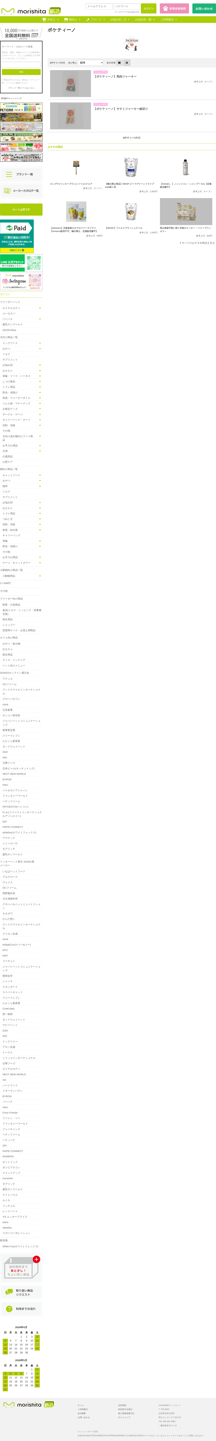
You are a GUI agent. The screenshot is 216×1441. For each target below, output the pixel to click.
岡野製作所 (9, 893)
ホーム (81, 1405)
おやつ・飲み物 (11, 643)
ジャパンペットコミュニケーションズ (21, 722)
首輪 (5, 540)
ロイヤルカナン (11, 308)
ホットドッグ (10, 1162)
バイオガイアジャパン (15, 790)
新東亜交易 (9, 730)
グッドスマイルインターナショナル (21, 691)
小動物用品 (9, 575)
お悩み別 (8, 365)
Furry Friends (10, 1112)
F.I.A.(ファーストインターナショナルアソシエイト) (22, 814)
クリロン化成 (10, 933)
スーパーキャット (13, 992)
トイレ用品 (9, 386)
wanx (5, 1222)
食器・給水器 (10, 529)
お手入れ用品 (10, 445)
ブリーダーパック (10, 302)
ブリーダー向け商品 (11, 598)
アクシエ (8, 678)
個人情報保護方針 (126, 1413)
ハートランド (10, 1085)
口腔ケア (8, 461)
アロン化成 (9, 1046)
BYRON (7, 779)
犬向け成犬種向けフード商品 (18, 438)
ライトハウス (10, 1194)
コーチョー (9, 961)
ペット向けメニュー (14, 665)
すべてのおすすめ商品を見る (198, 242)
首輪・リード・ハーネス (16, 375)
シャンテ (8, 981)
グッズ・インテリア (14, 660)
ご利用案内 (167, 19)
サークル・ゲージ (13, 414)
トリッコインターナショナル (19, 1057)
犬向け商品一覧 (9, 337)
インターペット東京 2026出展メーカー (17, 863)
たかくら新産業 (11, 741)
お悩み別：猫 (143, 19)
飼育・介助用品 (11, 604)
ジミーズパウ (10, 843)
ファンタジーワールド (15, 795)
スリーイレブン (11, 735)
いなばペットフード (14, 871)
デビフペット (10, 1025)
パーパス (8, 319)
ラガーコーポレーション (16, 1233)
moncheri (8, 1178)
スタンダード (10, 986)
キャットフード (11, 475)
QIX (5, 821)
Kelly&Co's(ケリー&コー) (17, 944)
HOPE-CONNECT (13, 826)
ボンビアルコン (11, 1167)
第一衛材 (8, 1014)
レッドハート (10, 1211)
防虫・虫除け (10, 392)
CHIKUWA (8, 1008)
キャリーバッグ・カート (16, 419)
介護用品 (8, 456)
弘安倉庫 (8, 709)
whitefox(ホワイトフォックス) (19, 832)
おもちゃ (8, 370)
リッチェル (9, 1205)
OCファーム (10, 684)
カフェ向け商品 (9, 637)
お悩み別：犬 (118, 19)
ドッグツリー (10, 1041)
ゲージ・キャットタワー (16, 562)
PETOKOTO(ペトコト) (15, 806)
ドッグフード (10, 343)
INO (5, 757)
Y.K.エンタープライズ (15, 1216)
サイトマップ (124, 1417)
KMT (5, 955)
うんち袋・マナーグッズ (16, 403)
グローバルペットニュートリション (21, 906)
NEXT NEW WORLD (14, 773)
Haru (5, 784)
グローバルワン (11, 698)
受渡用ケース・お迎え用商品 (19, 630)
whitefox (7, 1227)
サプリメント (10, 359)
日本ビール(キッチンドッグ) (19, 768)
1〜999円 (5, 583)
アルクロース (10, 876)
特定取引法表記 (125, 1409)
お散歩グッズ (10, 408)
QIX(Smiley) (9, 329)
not (4, 1079)
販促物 (4, 1240)
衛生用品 (8, 619)
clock (5, 704)
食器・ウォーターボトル (16, 397)
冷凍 (5, 450)
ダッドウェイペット (14, 746)
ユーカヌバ (9, 313)
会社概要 (82, 1413)
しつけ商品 (9, 381)
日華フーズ (9, 762)
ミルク (6, 354)
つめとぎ (8, 519)
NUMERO (8, 1156)
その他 (6, 430)
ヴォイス (8, 882)
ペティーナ (9, 1140)
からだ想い (9, 918)
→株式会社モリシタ (168, 1425)
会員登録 (122, 1405)
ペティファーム (11, 801)
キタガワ (8, 913)
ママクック (9, 837)
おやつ (6, 348)
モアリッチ (9, 848)
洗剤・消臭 (9, 425)
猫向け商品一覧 (9, 469)
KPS (5, 950)
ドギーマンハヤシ (13, 1090)
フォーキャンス (11, 1129)
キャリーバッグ (11, 535)
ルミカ (6, 1200)
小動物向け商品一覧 (11, 570)
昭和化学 (8, 975)
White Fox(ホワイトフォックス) (20, 1246)
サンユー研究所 (11, 715)
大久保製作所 (10, 898)
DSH (5, 751)
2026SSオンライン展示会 (14, 672)
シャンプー (9, 624)
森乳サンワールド (13, 324)
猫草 (5, 486)
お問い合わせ (84, 1417)
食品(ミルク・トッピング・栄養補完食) (22, 612)
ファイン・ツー (11, 1118)
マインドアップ (11, 1172)
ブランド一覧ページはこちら (21, 88)
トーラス (8, 1052)
